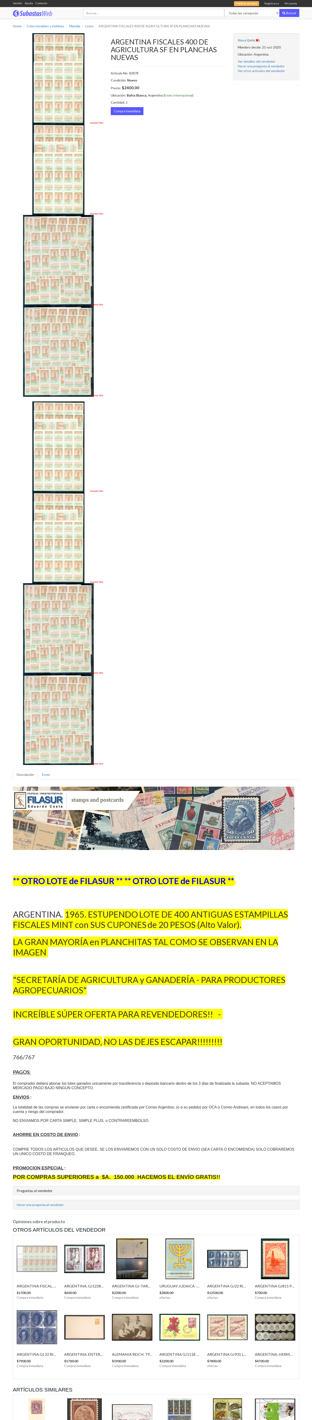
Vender (17, 3)
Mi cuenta (290, 3)
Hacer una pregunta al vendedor (261, 66)
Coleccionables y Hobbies (45, 26)
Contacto (41, 3)
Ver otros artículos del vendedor (261, 71)
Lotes (89, 26)
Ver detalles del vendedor (256, 61)
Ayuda (29, 3)
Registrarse (272, 3)
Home (17, 26)
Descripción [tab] (25, 775)
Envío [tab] (46, 775)
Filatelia (74, 26)
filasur (242, 40)
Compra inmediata (127, 111)
